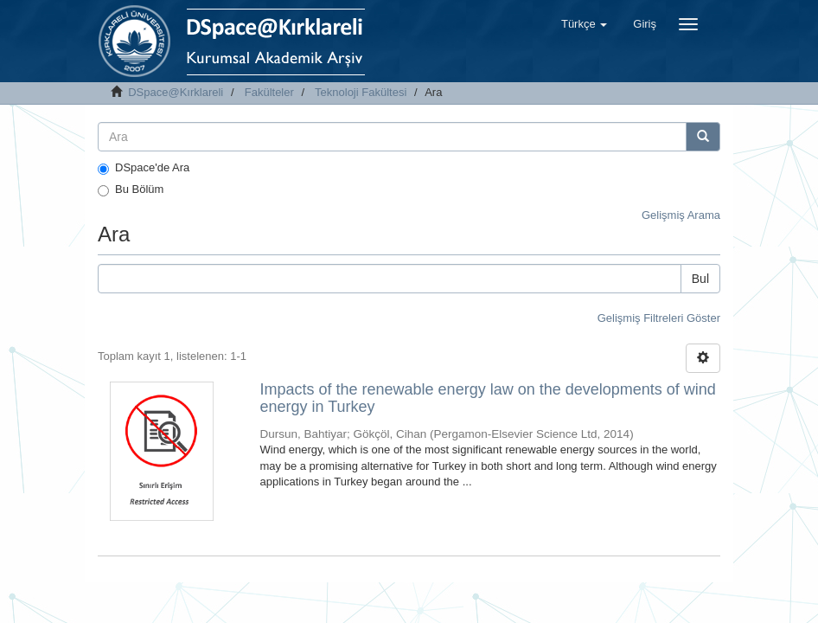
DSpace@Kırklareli (175, 92)
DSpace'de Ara (143, 168)
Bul (700, 279)
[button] (584, 24)
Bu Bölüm (130, 189)
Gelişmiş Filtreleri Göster (659, 318)
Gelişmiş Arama (681, 215)
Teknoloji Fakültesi (360, 92)
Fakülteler (269, 92)
